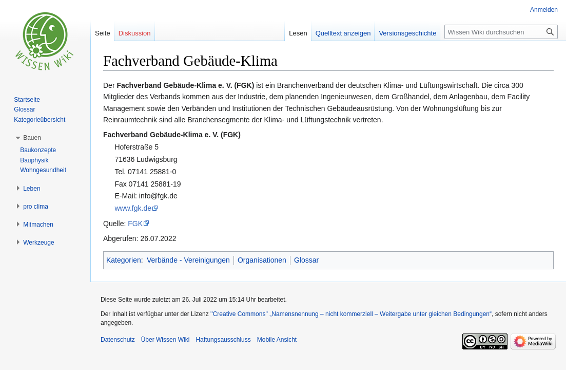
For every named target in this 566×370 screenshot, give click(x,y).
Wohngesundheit (43, 170)
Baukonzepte (38, 150)
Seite (102, 33)
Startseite (27, 99)
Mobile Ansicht (277, 339)
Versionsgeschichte (407, 33)
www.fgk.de (132, 208)
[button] (32, 137)
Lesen (298, 33)
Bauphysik (34, 160)
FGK (135, 223)
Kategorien (123, 260)
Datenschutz (118, 339)
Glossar (306, 260)
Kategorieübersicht (39, 119)
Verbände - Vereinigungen (188, 260)
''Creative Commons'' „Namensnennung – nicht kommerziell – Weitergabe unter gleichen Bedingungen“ (351, 314)
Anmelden (544, 9)
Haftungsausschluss (223, 339)
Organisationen (262, 260)
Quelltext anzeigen (343, 33)
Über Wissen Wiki (165, 339)
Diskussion (135, 33)
